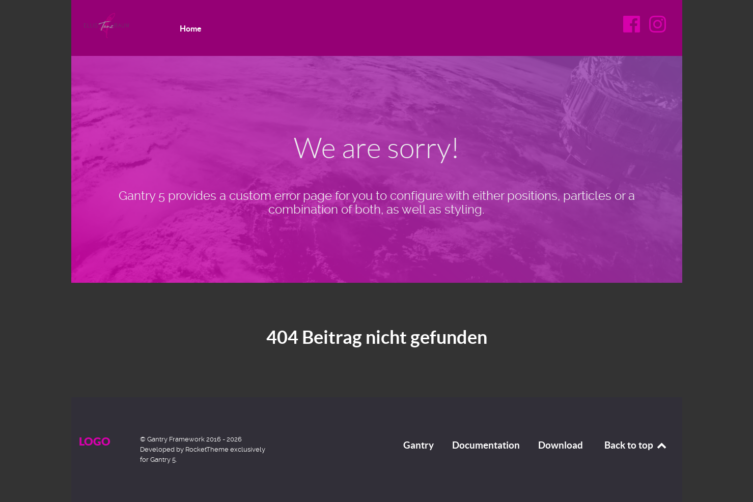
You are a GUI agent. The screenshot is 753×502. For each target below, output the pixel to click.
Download (560, 445)
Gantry (418, 445)
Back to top (636, 445)
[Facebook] (633, 27)
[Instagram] (658, 27)
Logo (94, 441)
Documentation (486, 445)
